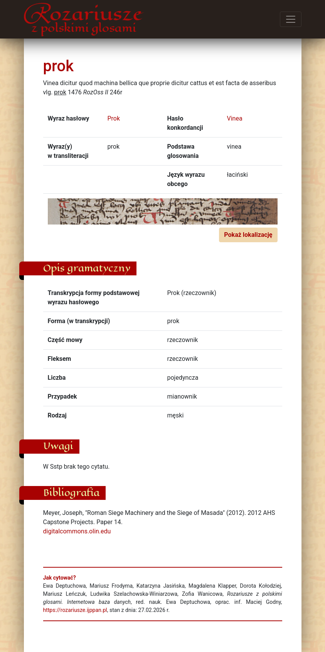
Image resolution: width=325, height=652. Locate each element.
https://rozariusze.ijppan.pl (75, 610)
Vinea (234, 118)
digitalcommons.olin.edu (77, 531)
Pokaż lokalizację (248, 234)
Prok (114, 118)
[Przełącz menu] (290, 19)
